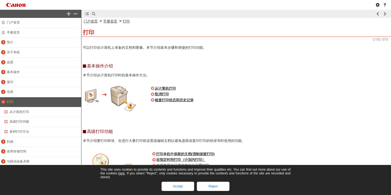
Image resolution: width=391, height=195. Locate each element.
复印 (10, 82)
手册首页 (13, 32)
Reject (213, 186)
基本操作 (13, 72)
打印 (10, 102)
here (121, 173)
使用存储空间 (16, 151)
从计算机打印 (19, 112)
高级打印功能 (19, 121)
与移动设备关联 (18, 161)
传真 (10, 92)
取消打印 (162, 94)
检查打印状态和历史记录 (174, 100)
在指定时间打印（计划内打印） (181, 160)
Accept (178, 186)
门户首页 (13, 22)
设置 (10, 62)
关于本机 (13, 52)
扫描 (10, 142)
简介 (10, 42)
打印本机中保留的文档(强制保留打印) (185, 154)
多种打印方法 (19, 132)
